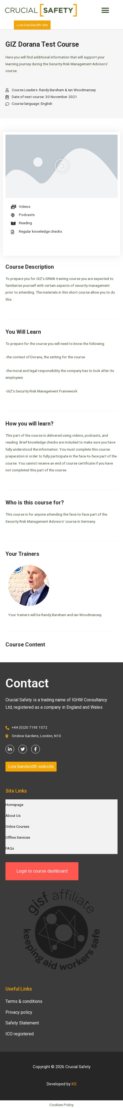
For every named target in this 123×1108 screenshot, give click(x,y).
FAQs (9, 848)
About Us (12, 816)
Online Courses (17, 827)
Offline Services (17, 837)
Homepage (14, 805)
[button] (105, 10)
